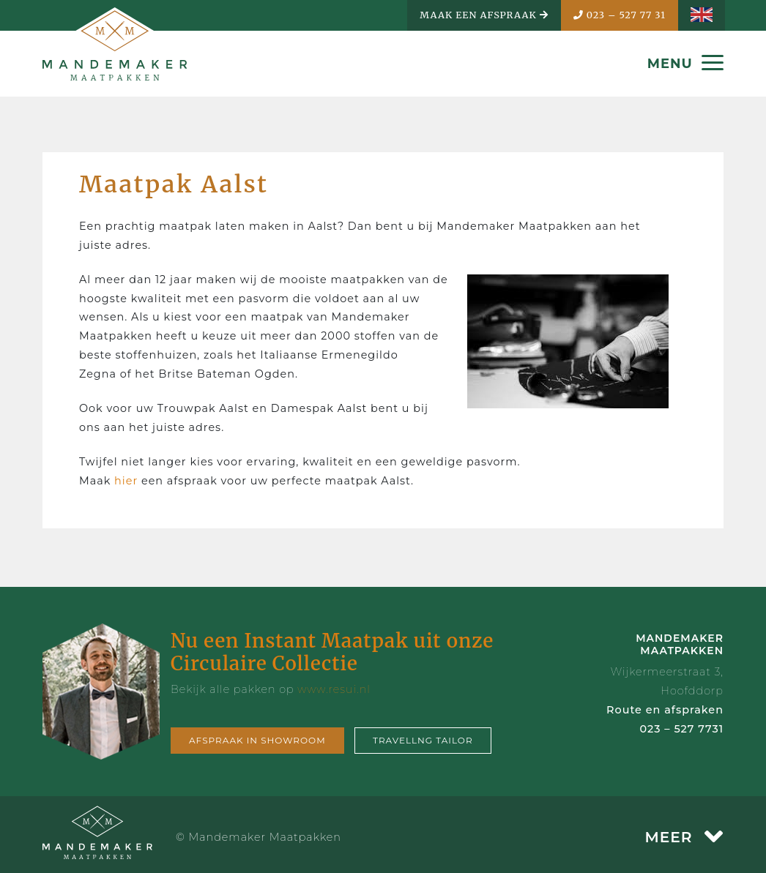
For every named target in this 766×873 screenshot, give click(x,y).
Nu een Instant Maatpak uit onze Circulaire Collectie (332, 652)
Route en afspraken (665, 709)
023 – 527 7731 (681, 728)
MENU (685, 64)
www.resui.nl (334, 689)
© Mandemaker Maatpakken (258, 837)
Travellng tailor (423, 740)
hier (127, 480)
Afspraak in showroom (257, 740)
